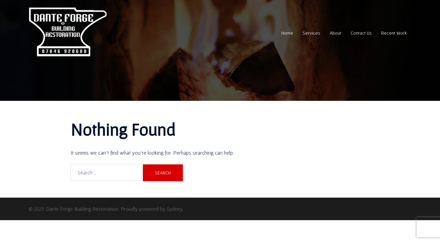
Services (311, 33)
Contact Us (361, 33)
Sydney (175, 209)
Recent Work (394, 33)
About (335, 33)
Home (287, 33)
